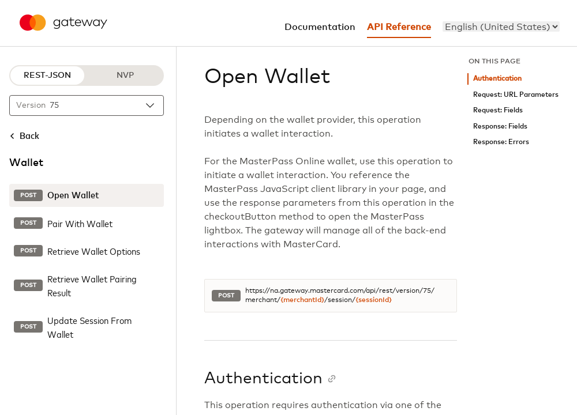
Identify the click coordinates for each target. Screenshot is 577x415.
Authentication (497, 78)
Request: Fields (498, 110)
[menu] (501, 26)
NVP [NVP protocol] (125, 75)
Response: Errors (501, 142)
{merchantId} (302, 300)
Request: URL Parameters (516, 95)
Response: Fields (500, 126)
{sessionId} (373, 300)
